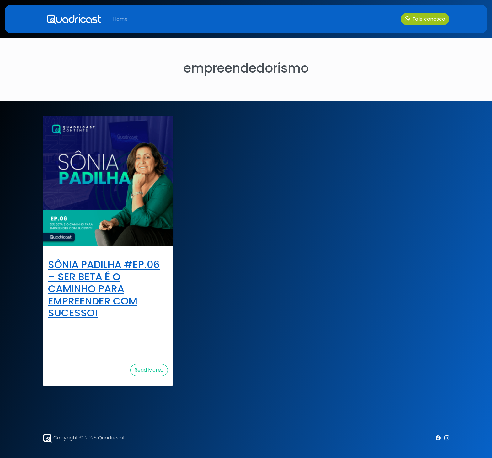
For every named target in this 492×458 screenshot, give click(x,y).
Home (120, 19)
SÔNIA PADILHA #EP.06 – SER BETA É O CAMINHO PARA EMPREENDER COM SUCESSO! (104, 288)
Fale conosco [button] (425, 19)
